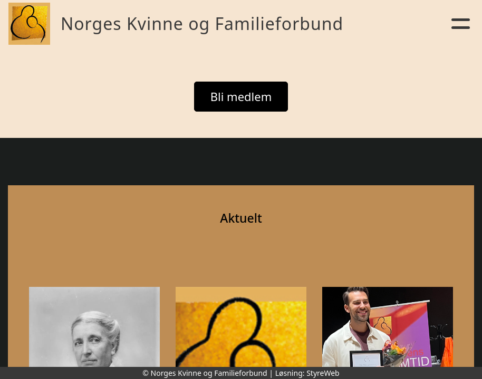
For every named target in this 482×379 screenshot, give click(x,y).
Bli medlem (241, 96)
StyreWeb (323, 373)
